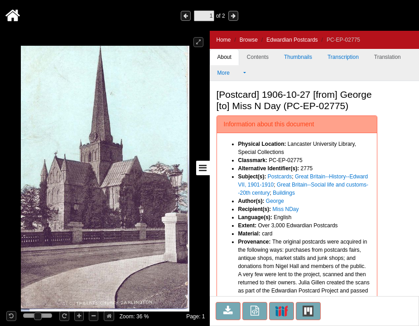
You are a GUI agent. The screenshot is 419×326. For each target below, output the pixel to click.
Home (224, 40)
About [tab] (224, 57)
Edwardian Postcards (292, 40)
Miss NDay (286, 209)
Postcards (280, 176)
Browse (249, 40)
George (275, 201)
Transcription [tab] (343, 57)
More (229, 73)
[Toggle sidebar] (203, 168)
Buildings (284, 193)
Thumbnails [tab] (298, 57)
